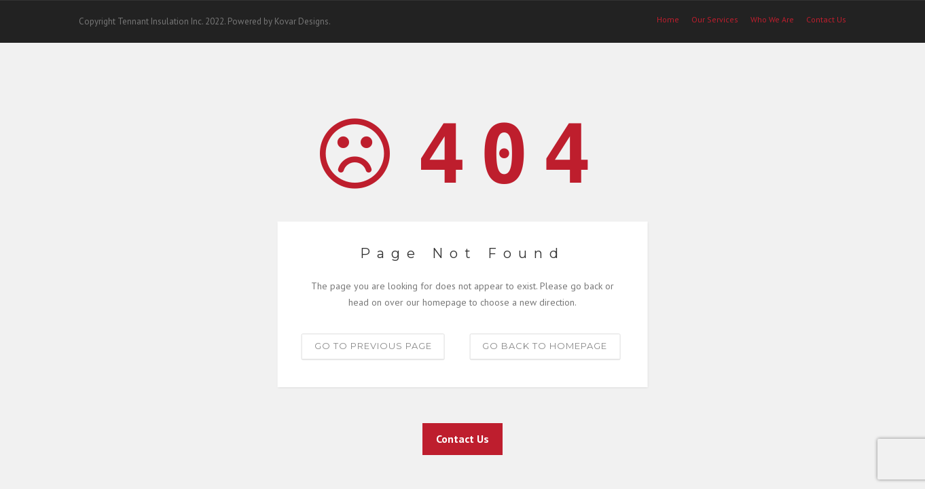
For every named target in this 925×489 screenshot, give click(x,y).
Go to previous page (373, 345)
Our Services (714, 20)
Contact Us (462, 439)
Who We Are (772, 20)
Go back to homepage (544, 345)
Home (668, 20)
